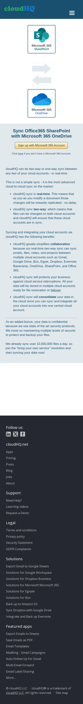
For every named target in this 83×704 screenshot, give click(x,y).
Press (10, 464)
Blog (9, 470)
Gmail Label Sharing (20, 671)
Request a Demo (17, 513)
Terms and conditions (21, 530)
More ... (11, 678)
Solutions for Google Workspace (29, 573)
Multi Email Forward (20, 665)
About (10, 483)
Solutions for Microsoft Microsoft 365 (32, 585)
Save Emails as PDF (19, 640)
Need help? (14, 500)
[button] (41, 145)
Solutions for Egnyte (20, 591)
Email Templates (17, 646)
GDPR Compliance (18, 549)
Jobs (9, 477)
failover (56, 290)
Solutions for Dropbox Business (28, 579)
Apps (9, 452)
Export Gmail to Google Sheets (27, 566)
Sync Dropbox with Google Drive (29, 610)
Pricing (11, 458)
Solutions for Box (18, 598)
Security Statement (19, 543)
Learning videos (17, 507)
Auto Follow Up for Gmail (23, 659)
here (20, 153)
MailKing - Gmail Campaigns (25, 653)
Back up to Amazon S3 (21, 604)
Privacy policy (15, 536)
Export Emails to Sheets (22, 634)
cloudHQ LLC (15, 693)
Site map (62, 693)
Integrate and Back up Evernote (28, 616)
